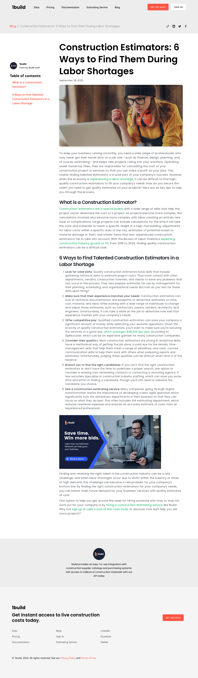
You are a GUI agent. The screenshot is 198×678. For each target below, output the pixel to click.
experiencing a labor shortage (111, 179)
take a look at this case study (108, 509)
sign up (77, 509)
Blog (117, 7)
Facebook (106, 636)
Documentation (70, 7)
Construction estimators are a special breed (91, 209)
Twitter (104, 642)
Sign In (178, 7)
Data (36, 7)
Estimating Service (97, 7)
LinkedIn (105, 630)
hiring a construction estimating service (134, 505)
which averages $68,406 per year (127, 332)
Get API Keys (158, 7)
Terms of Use (88, 658)
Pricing (50, 7)
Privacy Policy (68, 658)
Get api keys (173, 617)
